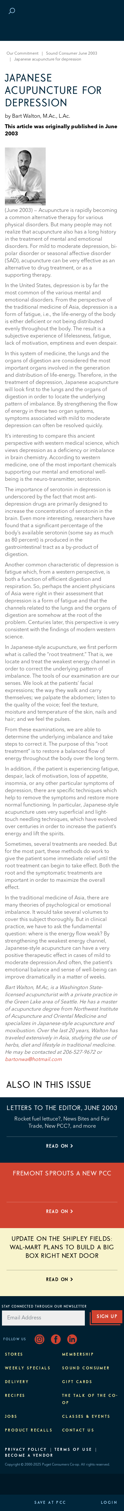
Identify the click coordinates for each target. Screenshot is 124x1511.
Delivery (17, 1382)
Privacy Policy (26, 1450)
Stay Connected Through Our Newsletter (44, 1306)
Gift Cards (77, 1382)
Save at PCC (50, 1503)
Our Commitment (23, 54)
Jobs (11, 1417)
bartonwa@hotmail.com (33, 1059)
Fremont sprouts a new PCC (62, 1173)
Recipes (15, 1396)
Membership (78, 1355)
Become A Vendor (29, 1456)
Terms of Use (73, 1450)
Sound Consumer (86, 1368)
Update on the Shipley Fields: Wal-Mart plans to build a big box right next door (62, 1247)
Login (109, 1503)
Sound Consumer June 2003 (71, 54)
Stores (14, 1355)
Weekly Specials (28, 1368)
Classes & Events (86, 1417)
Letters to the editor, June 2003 (62, 1108)
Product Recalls (29, 1431)
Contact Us (78, 1431)
